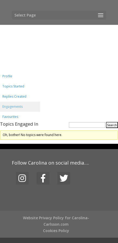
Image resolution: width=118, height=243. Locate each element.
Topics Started (13, 86)
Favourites (10, 116)
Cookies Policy (56, 230)
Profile (7, 76)
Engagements (12, 106)
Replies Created (14, 96)
